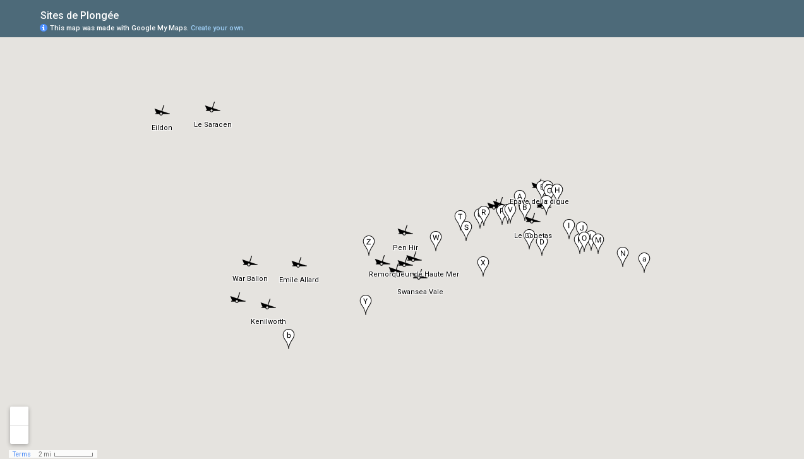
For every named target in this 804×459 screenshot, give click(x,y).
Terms (22, 454)
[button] (532, 222)
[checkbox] (128, 14)
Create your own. (218, 28)
